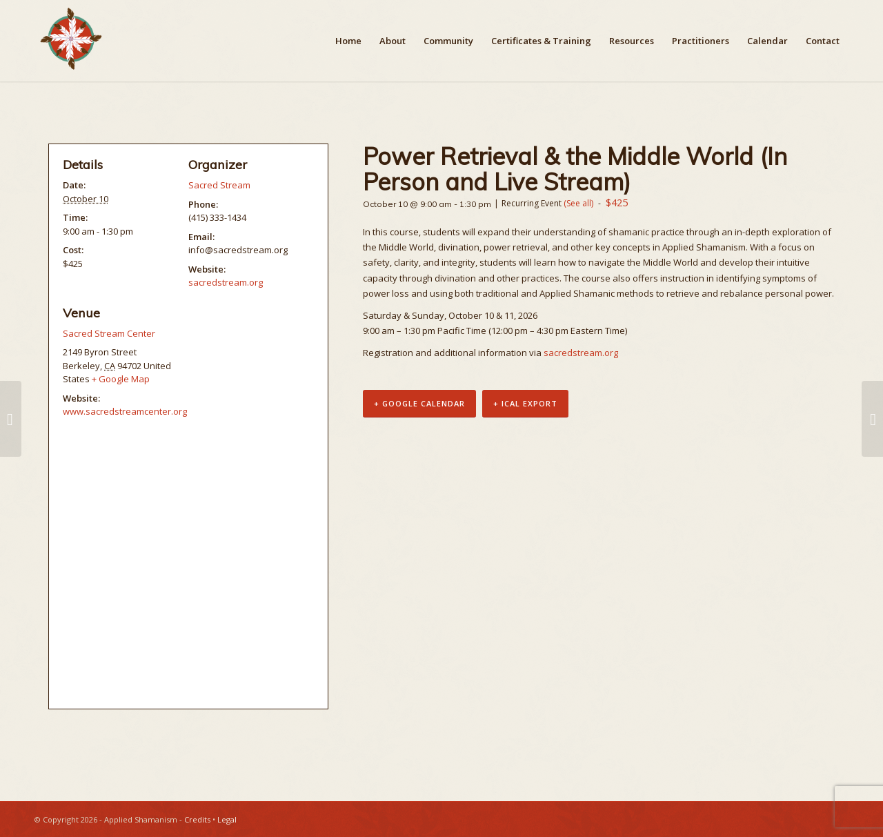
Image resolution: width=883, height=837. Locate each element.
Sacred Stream (219, 185)
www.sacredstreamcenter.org (125, 411)
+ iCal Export (525, 404)
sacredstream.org (581, 352)
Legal (227, 819)
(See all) (578, 203)
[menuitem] (348, 40)
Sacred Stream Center (109, 333)
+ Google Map (121, 379)
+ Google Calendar (419, 404)
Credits (197, 819)
